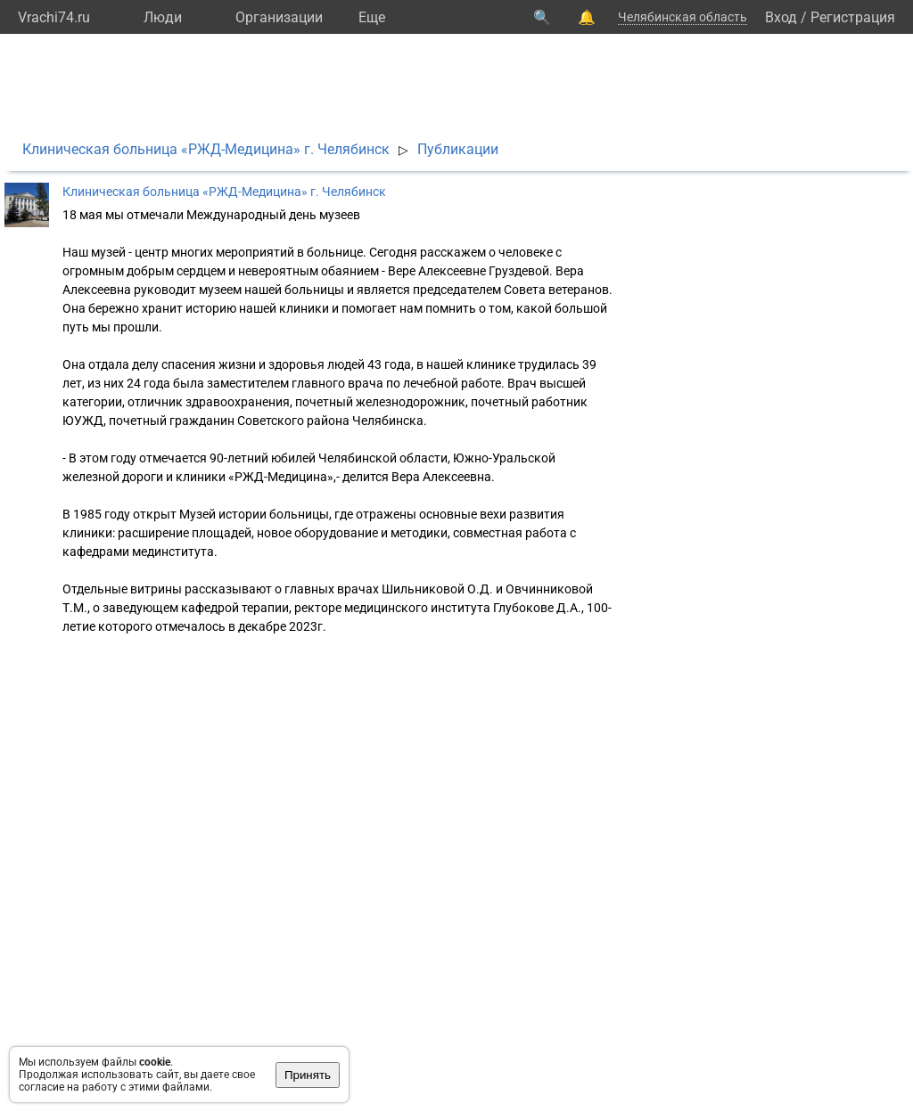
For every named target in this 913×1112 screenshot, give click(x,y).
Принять (307, 1075)
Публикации (457, 149)
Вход (781, 17)
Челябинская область (682, 17)
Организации (279, 17)
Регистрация (852, 17)
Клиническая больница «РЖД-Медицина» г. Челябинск (206, 149)
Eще (371, 17)
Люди (163, 17)
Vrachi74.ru (54, 17)
